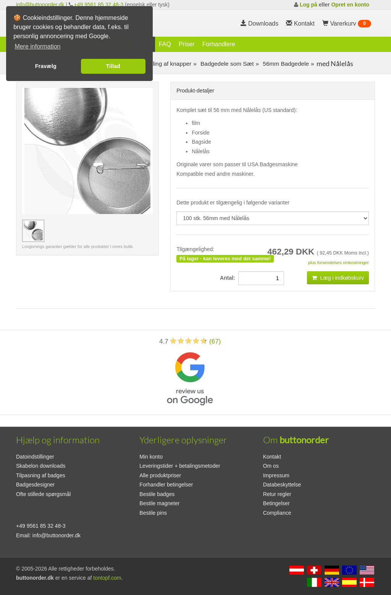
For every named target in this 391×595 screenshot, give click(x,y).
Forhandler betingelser (166, 485)
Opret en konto (350, 5)
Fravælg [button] (46, 66)
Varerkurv (346, 24)
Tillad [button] (113, 66)
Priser (187, 44)
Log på (308, 5)
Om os (271, 466)
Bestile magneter (159, 503)
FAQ (165, 44)
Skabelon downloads (40, 466)
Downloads (260, 23)
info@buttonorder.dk (40, 5)
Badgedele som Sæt (226, 63)
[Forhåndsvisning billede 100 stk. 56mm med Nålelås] (33, 231)
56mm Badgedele (285, 63)
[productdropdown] (272, 218)
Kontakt (272, 457)
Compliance (277, 513)
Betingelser (276, 503)
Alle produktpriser (160, 475)
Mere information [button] (37, 46)
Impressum (276, 475)
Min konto (151, 457)
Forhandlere (218, 44)
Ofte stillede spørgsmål (43, 494)
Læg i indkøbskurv (338, 278)
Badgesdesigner (35, 485)
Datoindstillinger (35, 457)
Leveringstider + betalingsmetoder (179, 466)
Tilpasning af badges (40, 475)
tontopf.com (107, 578)
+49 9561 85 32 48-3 (99, 5)
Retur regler (277, 494)
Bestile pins (153, 513)
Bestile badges (156, 494)
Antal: (229, 278)
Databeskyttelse (282, 485)
